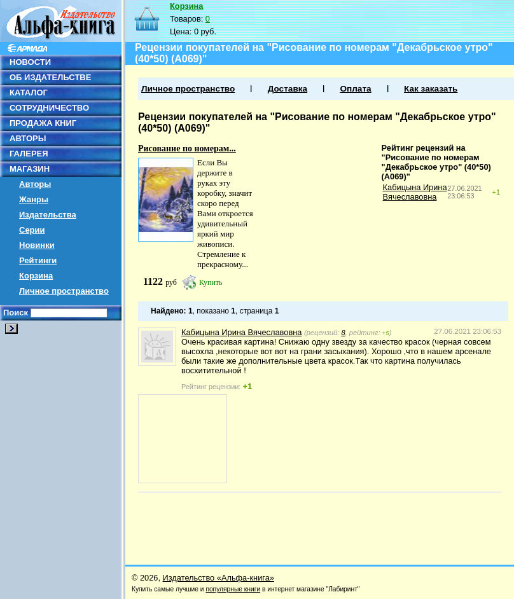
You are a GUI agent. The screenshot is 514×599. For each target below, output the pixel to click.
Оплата (355, 88)
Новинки (37, 245)
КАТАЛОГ (29, 92)
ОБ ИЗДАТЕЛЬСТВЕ (50, 77)
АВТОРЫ (28, 138)
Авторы (35, 184)
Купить (211, 282)
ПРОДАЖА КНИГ (43, 123)
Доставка (287, 88)
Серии (32, 230)
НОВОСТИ (30, 62)
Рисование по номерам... (187, 148)
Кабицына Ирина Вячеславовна (415, 192)
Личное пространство (64, 291)
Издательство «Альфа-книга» (218, 577)
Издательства (47, 214)
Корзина (36, 275)
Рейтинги (38, 260)
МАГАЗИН (30, 169)
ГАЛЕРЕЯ (29, 153)
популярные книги (232, 589)
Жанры (33, 199)
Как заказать (430, 88)
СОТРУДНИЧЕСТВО (49, 108)
